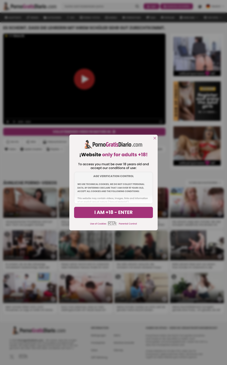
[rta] (112, 225)
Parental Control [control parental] (128, 223)
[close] (155, 138)
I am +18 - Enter (113, 212)
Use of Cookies (98, 223)
